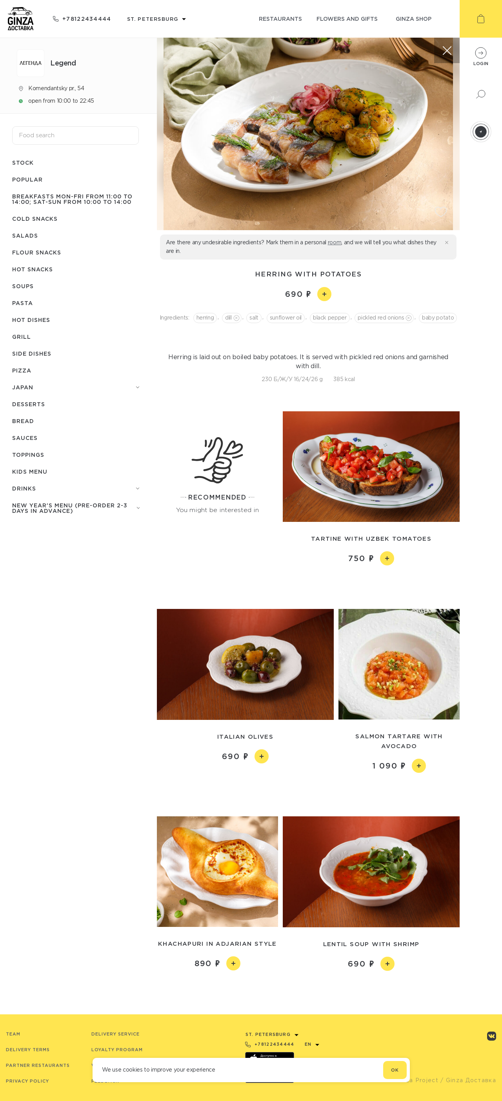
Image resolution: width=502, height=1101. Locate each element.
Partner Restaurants (38, 1065)
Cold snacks (35, 219)
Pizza (21, 370)
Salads (25, 235)
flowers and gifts (347, 19)
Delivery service (115, 1034)
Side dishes (31, 353)
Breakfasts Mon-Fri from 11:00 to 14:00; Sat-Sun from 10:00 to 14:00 (72, 199)
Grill (21, 337)
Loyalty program (117, 1049)
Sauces (25, 438)
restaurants (280, 19)
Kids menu (29, 471)
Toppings (28, 455)
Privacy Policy (27, 1081)
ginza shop (413, 19)
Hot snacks (32, 269)
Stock (23, 162)
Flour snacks (36, 252)
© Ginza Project (413, 1080)
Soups (23, 286)
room (335, 242)
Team (13, 1034)
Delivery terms (28, 1049)
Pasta (22, 303)
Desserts (28, 404)
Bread (23, 421)
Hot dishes (31, 320)
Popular (27, 179)
